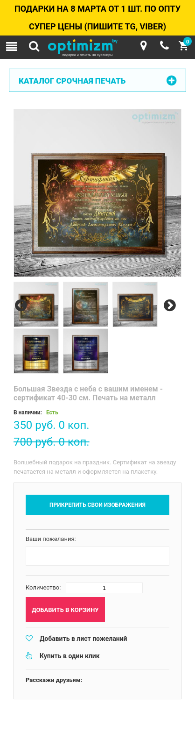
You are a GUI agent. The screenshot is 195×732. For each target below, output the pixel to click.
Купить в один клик (70, 656)
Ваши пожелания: (51, 538)
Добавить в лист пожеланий (83, 638)
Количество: (43, 587)
